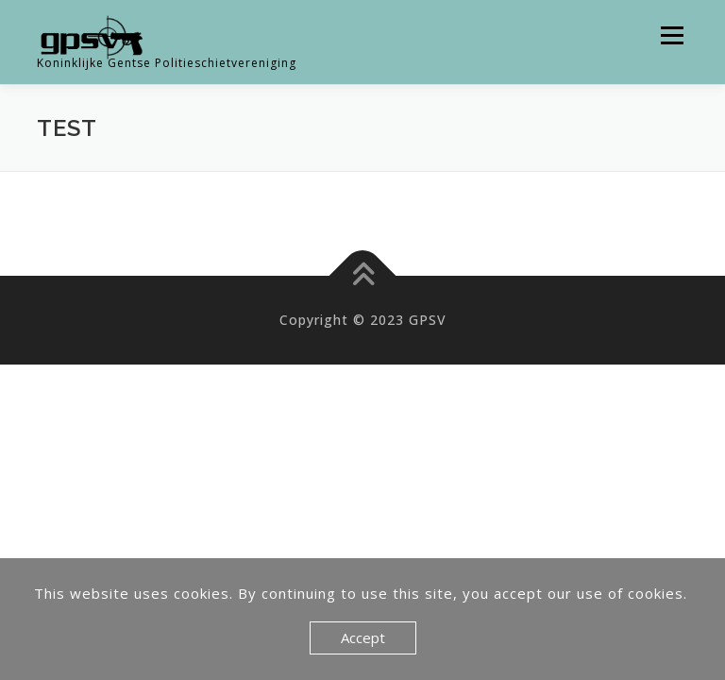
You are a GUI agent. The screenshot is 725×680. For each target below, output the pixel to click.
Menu (671, 35)
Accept (363, 637)
